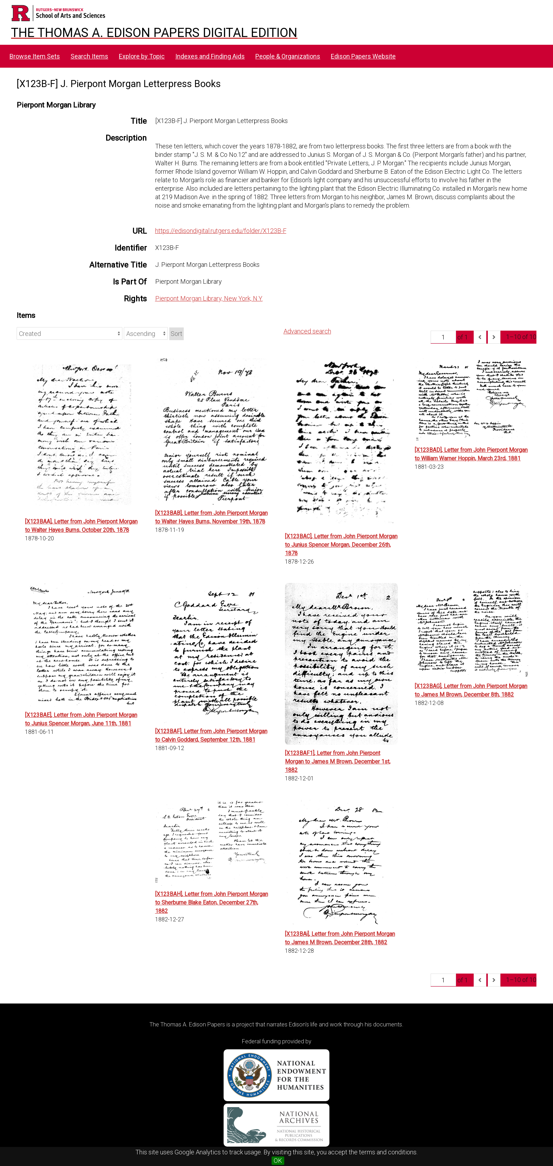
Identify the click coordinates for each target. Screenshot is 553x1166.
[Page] (443, 337)
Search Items (89, 56)
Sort (176, 333)
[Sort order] (146, 333)
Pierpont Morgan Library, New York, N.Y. (209, 298)
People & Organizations (287, 56)
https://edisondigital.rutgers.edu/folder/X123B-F (220, 230)
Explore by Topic (142, 56)
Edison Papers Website (363, 56)
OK (278, 1160)
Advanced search (307, 331)
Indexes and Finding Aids (210, 56)
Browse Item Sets (35, 56)
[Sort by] (69, 333)
